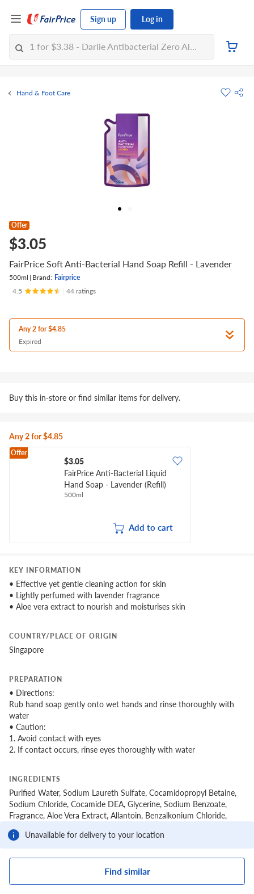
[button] (238, 92)
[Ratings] (54, 291)
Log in (152, 19)
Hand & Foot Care (43, 93)
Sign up (103, 19)
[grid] (127, 496)
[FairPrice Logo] (51, 19)
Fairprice (67, 277)
